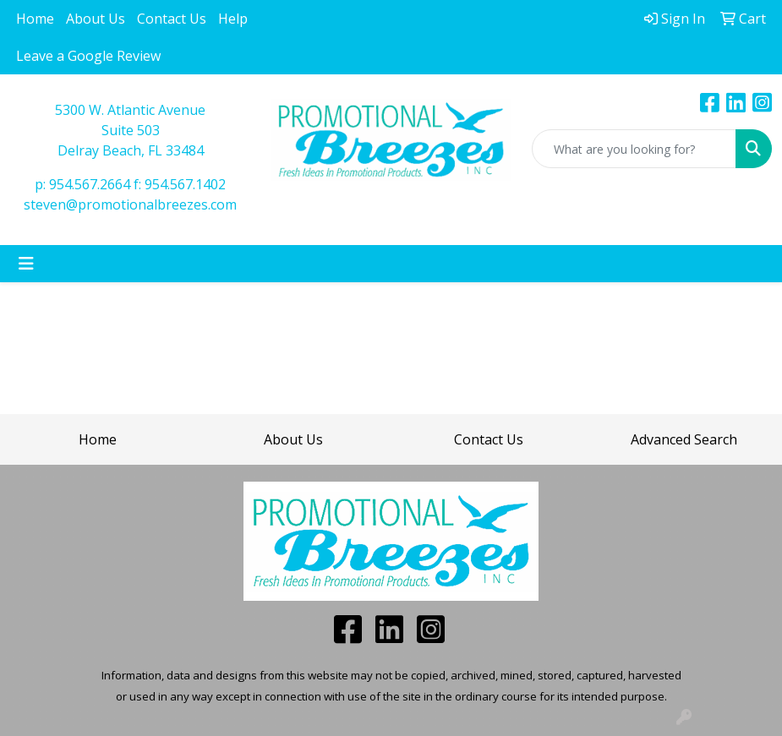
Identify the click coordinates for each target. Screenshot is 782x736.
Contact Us (171, 18)
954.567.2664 (89, 184)
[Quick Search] (634, 148)
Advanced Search (684, 439)
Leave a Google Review (88, 55)
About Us (95, 18)
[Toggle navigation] (26, 263)
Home (35, 18)
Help (233, 18)
